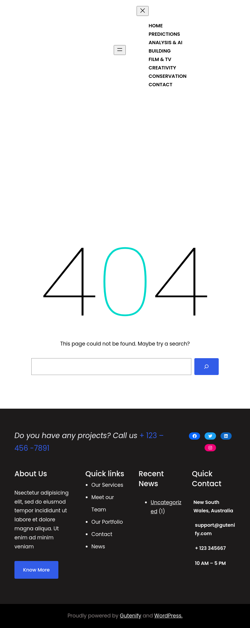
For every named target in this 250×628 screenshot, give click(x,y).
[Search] (206, 366)
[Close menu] (143, 11)
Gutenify (130, 615)
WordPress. (168, 615)
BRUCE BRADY (35, 50)
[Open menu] (120, 50)
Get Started (219, 49)
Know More (36, 569)
